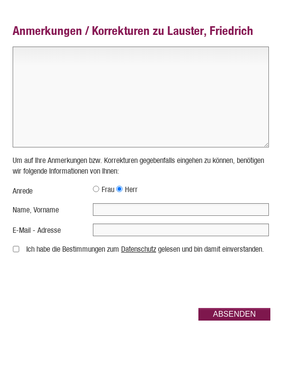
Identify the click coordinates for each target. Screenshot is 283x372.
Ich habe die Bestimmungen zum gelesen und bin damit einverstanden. (145, 249)
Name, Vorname (36, 209)
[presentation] (196, 281)
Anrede (23, 190)
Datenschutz (138, 249)
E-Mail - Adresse (37, 230)
